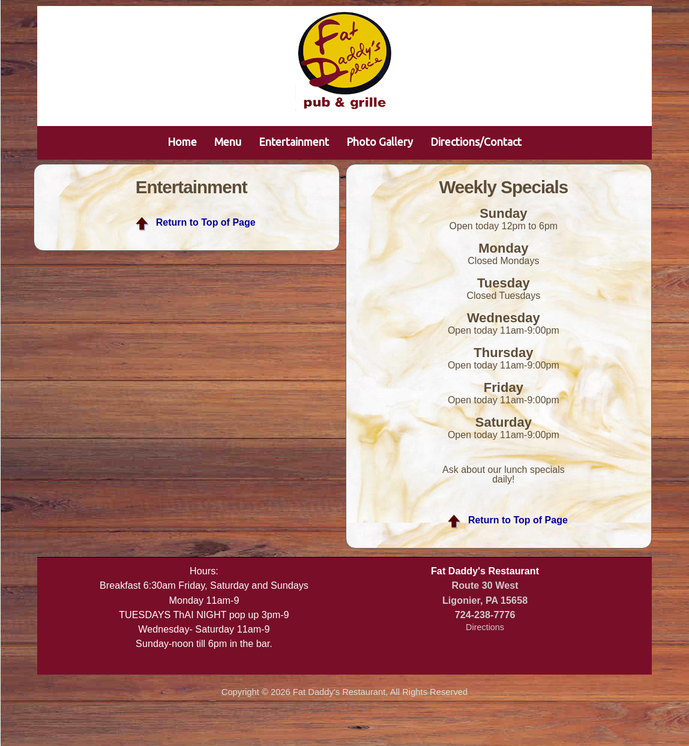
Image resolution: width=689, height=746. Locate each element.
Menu (227, 142)
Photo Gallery (379, 142)
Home (182, 142)
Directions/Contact (476, 142)
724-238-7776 (485, 614)
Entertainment (294, 142)
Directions (485, 627)
